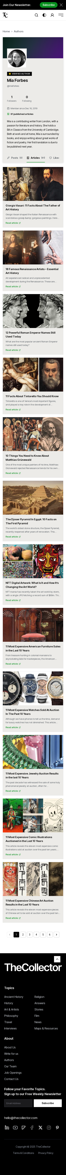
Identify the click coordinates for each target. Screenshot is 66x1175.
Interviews (10, 1028)
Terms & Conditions (23, 1152)
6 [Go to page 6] (49, 934)
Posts (14, 157)
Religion (39, 997)
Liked (54, 157)
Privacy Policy (45, 1152)
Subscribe (49, 4)
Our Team (10, 1066)
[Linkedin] (7, 1127)
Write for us (11, 1053)
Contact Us (11, 1079)
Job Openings (13, 1072)
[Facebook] (32, 1127)
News (38, 1022)
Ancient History (13, 997)
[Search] (36, 15)
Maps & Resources (46, 1028)
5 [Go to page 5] (43, 934)
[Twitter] (40, 1127)
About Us (10, 1047)
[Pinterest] (57, 1127)
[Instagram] (49, 1127)
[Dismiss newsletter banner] (61, 5)
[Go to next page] (56, 934)
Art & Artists (11, 1009)
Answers (39, 1003)
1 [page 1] (16, 934)
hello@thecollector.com (20, 1118)
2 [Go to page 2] (23, 934)
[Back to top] (57, 959)
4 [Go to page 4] (36, 934)
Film (36, 1016)
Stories (38, 1009)
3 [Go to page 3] (29, 934)
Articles (36, 159)
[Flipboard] (23, 1127)
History (8, 1003)
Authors (18, 31)
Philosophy (11, 1016)
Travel (8, 1022)
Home (6, 31)
